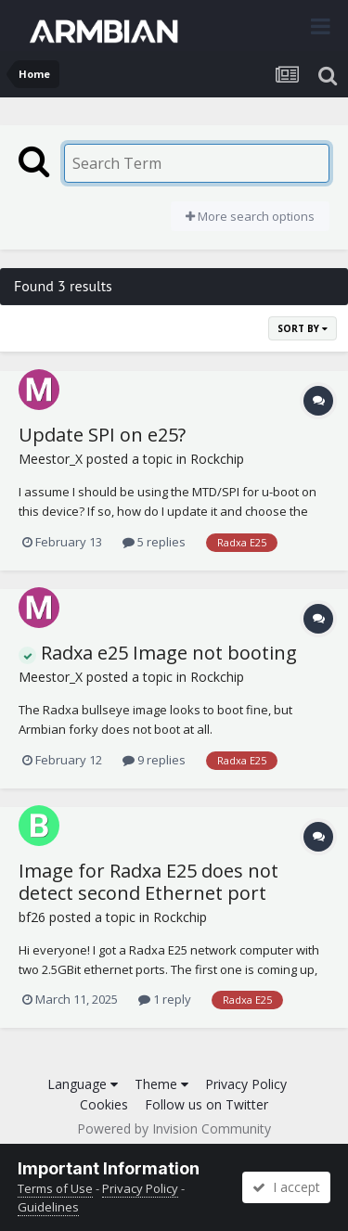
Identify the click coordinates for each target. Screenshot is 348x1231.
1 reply (164, 999)
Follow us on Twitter (206, 1104)
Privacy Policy (246, 1084)
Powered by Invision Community (174, 1128)
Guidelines (48, 1207)
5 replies (154, 541)
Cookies (104, 1104)
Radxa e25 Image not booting (158, 652)
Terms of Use (55, 1188)
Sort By (302, 328)
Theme (161, 1084)
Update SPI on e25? (102, 434)
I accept (286, 1187)
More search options (250, 216)
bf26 (32, 917)
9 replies (154, 759)
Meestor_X (51, 459)
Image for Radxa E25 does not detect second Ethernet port (148, 881)
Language (82, 1084)
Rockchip (217, 459)
